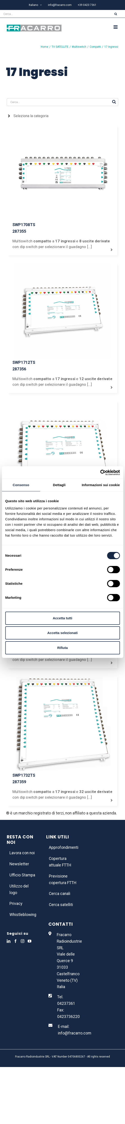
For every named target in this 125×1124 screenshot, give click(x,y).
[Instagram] (22, 941)
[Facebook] (15, 941)
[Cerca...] (53, 14)
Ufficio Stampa (22, 875)
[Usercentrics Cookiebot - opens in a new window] (100, 473)
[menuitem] (35, 5)
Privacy (15, 903)
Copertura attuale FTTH (60, 861)
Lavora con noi (22, 853)
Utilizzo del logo (19, 889)
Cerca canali (59, 893)
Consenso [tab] (21, 485)
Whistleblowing (22, 914)
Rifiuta (62, 648)
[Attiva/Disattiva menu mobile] (116, 27)
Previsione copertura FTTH (62, 879)
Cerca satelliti (61, 904)
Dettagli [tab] (59, 485)
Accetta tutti (62, 618)
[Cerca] (115, 14)
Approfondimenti (63, 847)
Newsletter (19, 864)
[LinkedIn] (8, 941)
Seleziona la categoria (31, 116)
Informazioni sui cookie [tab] (101, 485)
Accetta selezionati (62, 633)
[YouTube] (29, 941)
